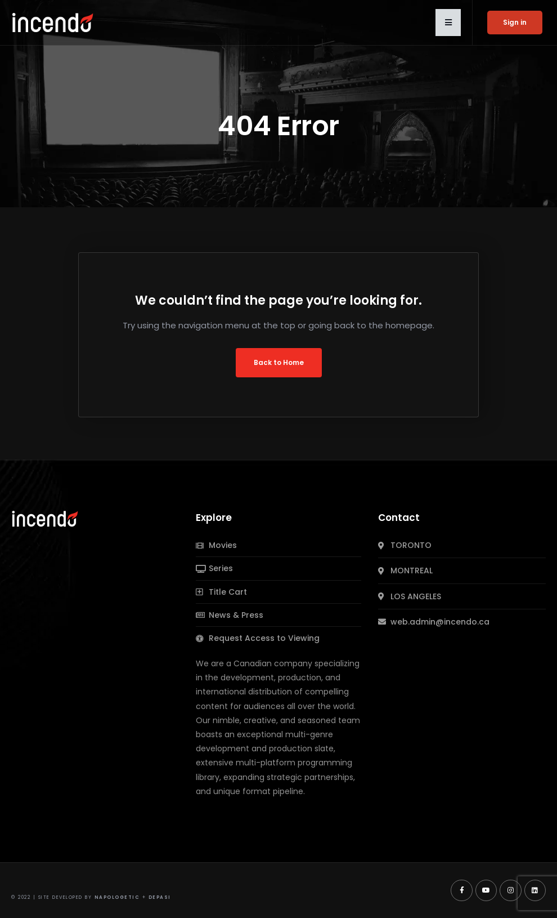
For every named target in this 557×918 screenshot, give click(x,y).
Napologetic (117, 897)
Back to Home (279, 362)
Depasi (160, 897)
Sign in (515, 22)
